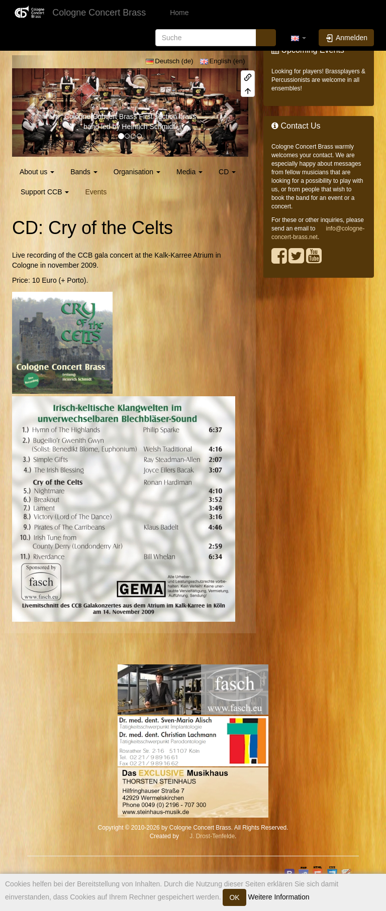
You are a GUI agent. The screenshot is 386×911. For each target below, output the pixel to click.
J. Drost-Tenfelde (212, 836)
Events (96, 192)
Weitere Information (278, 897)
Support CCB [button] (45, 192)
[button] (298, 37)
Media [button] (189, 172)
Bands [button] (84, 172)
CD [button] (227, 172)
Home (178, 13)
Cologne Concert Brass (100, 116)
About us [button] (37, 172)
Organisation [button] (137, 172)
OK (234, 897)
